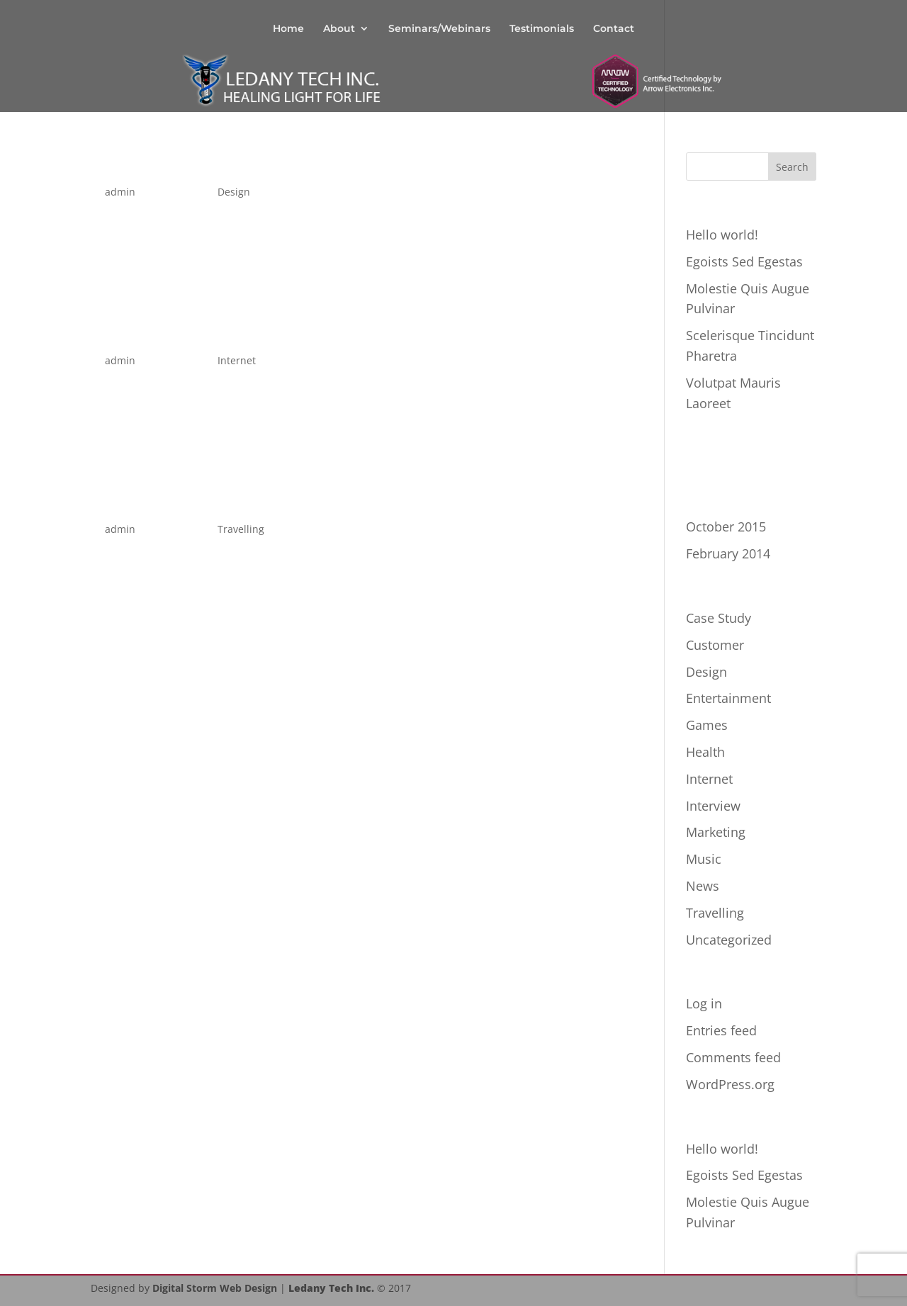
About (339, 29)
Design (234, 191)
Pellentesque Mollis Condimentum (302, 332)
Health (705, 751)
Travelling (241, 529)
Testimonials (541, 29)
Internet (237, 360)
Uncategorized (729, 939)
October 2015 (726, 526)
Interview (713, 805)
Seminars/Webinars (439, 29)
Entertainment (728, 698)
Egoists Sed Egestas (744, 261)
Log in (704, 1003)
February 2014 (728, 553)
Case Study (718, 617)
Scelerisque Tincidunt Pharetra (280, 163)
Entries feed (721, 1030)
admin (120, 191)
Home (288, 29)
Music (703, 858)
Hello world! (722, 234)
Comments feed (733, 1057)
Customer (715, 644)
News (702, 885)
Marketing (715, 831)
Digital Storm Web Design (214, 1288)
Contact (613, 29)
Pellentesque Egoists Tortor (258, 500)
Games (707, 724)
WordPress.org (730, 1084)
